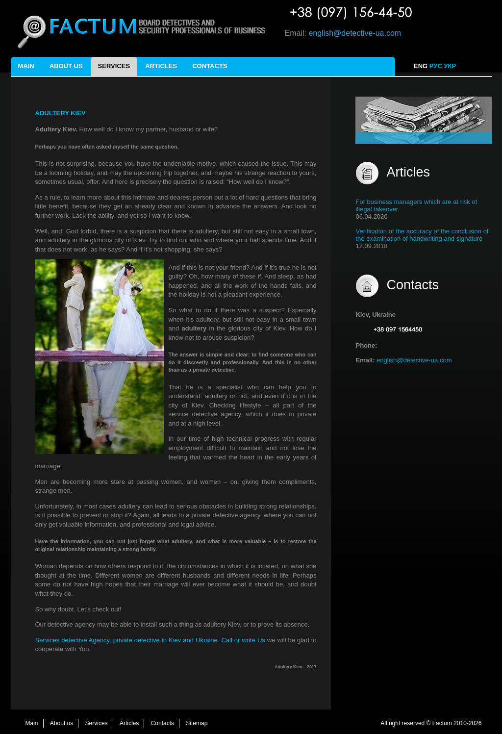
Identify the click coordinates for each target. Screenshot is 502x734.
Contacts (209, 66)
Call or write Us (244, 640)
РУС (435, 66)
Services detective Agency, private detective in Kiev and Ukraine (126, 640)
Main (26, 66)
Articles (161, 66)
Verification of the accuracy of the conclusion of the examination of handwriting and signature (421, 235)
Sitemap (196, 723)
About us (66, 66)
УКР (450, 66)
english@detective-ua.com (354, 33)
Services (114, 66)
